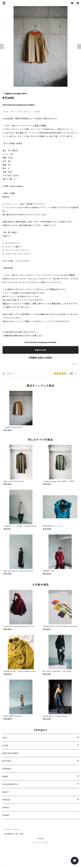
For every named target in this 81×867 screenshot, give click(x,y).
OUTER (5, 745)
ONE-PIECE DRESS (10, 753)
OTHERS (5, 815)
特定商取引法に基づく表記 (14, 834)
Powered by (40, 842)
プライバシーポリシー (12, 829)
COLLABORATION (10, 784)
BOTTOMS (6, 761)
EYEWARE (6, 769)
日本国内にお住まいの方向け (40, 357)
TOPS (4, 738)
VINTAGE (6, 800)
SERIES (5, 776)
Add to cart (40, 350)
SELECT (5, 792)
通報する (75, 364)
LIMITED (5, 807)
